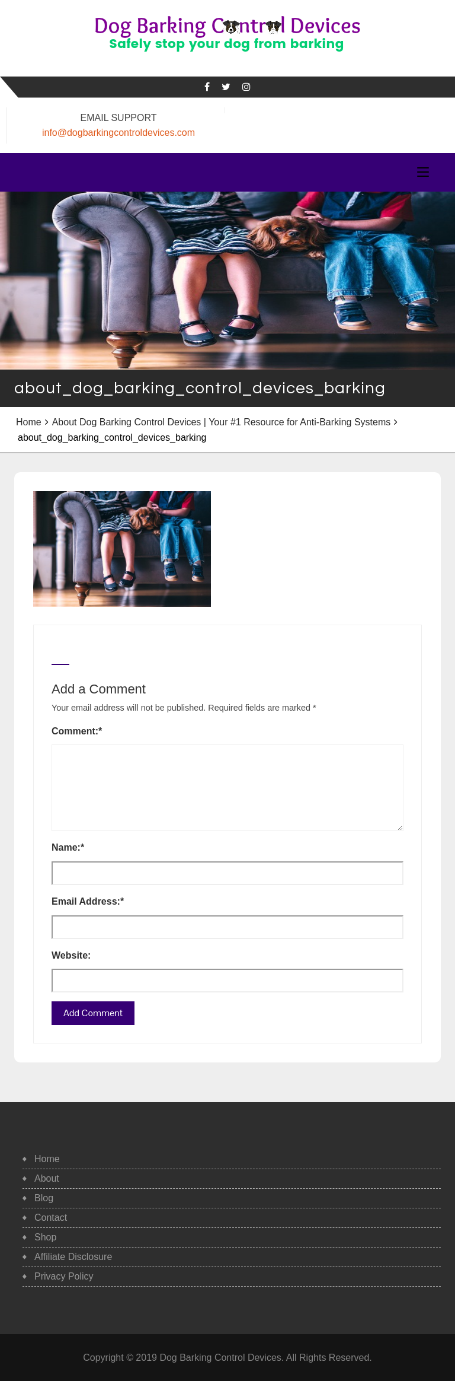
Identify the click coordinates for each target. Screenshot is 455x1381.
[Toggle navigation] (423, 172)
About (46, 1178)
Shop (45, 1237)
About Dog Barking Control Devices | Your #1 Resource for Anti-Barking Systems (221, 422)
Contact (50, 1218)
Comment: (77, 731)
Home (28, 422)
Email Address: (88, 901)
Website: (71, 955)
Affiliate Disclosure (73, 1257)
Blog (43, 1198)
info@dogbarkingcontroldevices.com (118, 133)
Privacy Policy (64, 1276)
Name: (68, 847)
